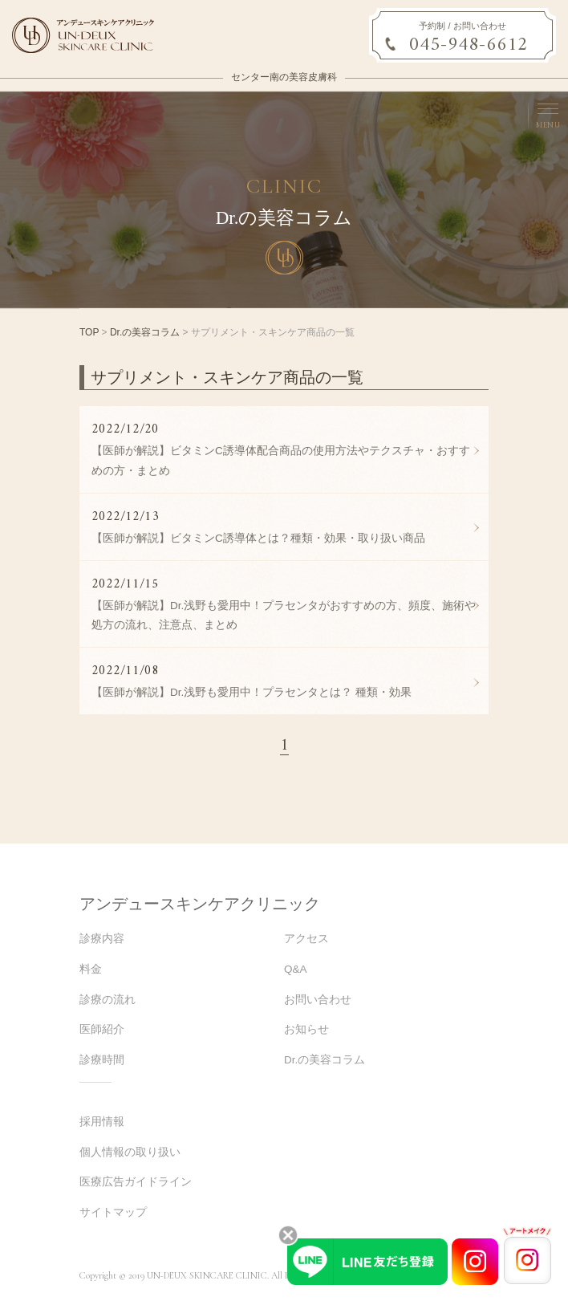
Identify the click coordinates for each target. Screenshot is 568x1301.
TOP (89, 332)
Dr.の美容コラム (145, 332)
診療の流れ (107, 1000)
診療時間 (101, 1060)
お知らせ (306, 1029)
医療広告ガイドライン (135, 1182)
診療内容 (101, 939)
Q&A (295, 969)
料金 (90, 969)
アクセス (306, 939)
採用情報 (101, 1122)
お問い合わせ (317, 1000)
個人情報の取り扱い (130, 1152)
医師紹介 (101, 1029)
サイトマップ (113, 1212)
